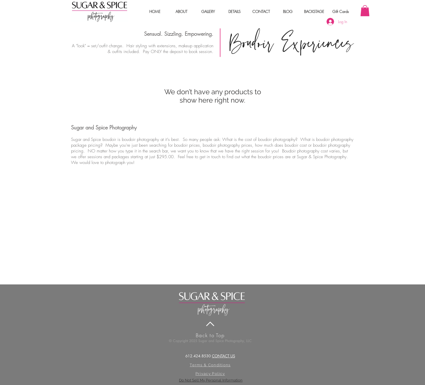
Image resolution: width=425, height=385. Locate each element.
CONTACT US (223, 355)
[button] (181, 11)
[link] (365, 10)
